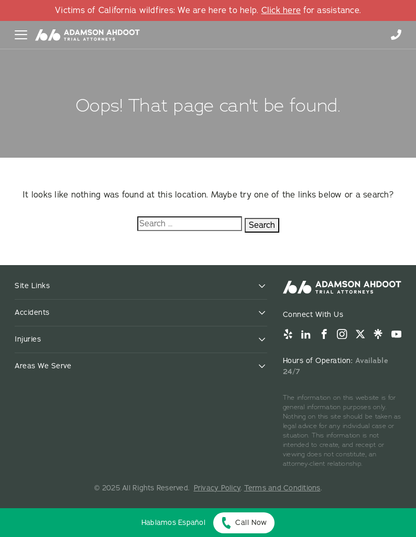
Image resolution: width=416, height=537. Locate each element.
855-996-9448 (396, 34)
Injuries (28, 339)
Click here (281, 10)
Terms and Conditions (282, 488)
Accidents (32, 312)
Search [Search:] (262, 225)
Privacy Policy (217, 488)
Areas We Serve (43, 366)
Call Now (251, 523)
